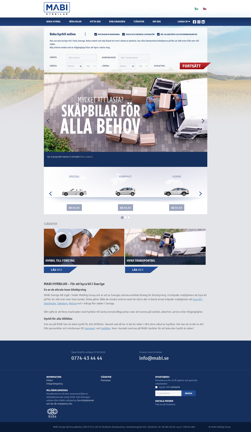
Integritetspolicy (54, 383)
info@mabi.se (154, 358)
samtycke (175, 387)
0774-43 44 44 (86, 358)
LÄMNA (105, 66)
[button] (184, 22)
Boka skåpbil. (86, 157)
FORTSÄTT (191, 66)
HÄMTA (53, 57)
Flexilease (106, 380)
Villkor (49, 380)
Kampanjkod (109, 57)
